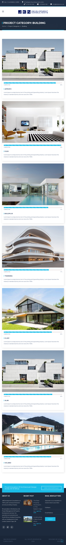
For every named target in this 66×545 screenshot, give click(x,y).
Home (4, 26)
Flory (7, 338)
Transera (8, 276)
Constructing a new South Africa (37, 519)
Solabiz (8, 463)
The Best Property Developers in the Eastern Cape (37, 505)
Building (24, 26)
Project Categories (14, 26)
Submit (50, 519)
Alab (7, 400)
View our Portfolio (51, 488)
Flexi (7, 151)
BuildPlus (9, 213)
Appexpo (8, 89)
